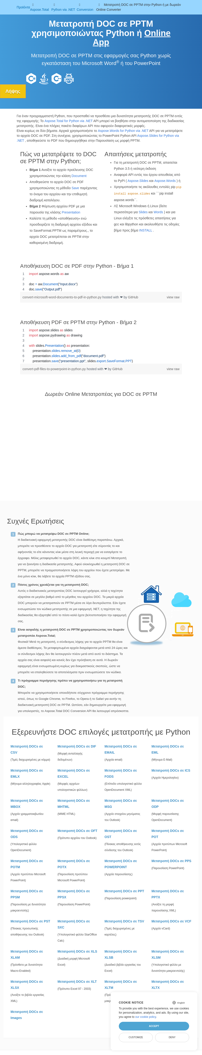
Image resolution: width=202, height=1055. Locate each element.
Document (78, 176)
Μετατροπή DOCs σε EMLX (27, 773)
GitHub (133, 297)
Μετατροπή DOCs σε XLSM (168, 954)
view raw (173, 297)
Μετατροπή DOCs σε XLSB (121, 954)
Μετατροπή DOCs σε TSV (124, 921)
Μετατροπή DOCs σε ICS (171, 770)
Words (158, 212)
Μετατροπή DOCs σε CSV (27, 749)
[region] (101, 281)
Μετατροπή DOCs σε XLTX (168, 985)
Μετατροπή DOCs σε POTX (74, 864)
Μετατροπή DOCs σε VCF (171, 921)
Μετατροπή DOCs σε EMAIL (121, 749)
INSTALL (145, 230)
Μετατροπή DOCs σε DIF (77, 746)
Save (75, 188)
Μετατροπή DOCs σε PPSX (74, 894)
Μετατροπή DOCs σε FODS (121, 773)
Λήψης (13, 91)
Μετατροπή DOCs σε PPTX (168, 894)
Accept (154, 1026)
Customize (136, 1037)
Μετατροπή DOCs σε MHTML (74, 804)
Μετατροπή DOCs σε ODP (168, 804)
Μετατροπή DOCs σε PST (30, 921)
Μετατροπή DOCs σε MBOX (27, 804)
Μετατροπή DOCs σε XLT (77, 981)
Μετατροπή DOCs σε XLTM (121, 985)
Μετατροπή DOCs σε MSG (121, 804)
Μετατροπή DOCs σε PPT (124, 891)
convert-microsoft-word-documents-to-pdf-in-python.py (62, 297)
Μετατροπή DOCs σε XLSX (27, 985)
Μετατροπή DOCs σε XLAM (27, 954)
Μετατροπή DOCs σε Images (27, 1015)
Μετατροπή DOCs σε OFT (77, 831)
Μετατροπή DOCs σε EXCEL (74, 773)
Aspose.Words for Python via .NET (123, 130)
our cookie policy (145, 1017)
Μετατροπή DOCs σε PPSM (27, 894)
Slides (143, 212)
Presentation (71, 212)
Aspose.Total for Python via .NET (69, 121)
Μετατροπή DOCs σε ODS (27, 834)
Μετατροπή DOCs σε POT (168, 834)
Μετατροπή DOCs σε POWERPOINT (121, 864)
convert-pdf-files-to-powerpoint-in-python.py (54, 369)
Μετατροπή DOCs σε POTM (27, 864)
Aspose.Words (165, 181)
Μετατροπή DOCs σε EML (168, 749)
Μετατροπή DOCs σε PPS (171, 861)
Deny (172, 1037)
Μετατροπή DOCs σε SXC (74, 924)
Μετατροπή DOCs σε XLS (77, 951)
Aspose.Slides (137, 181)
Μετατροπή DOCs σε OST (121, 834)
